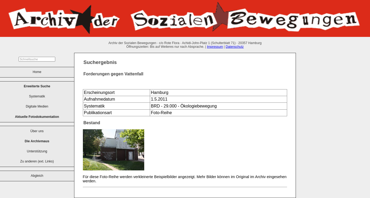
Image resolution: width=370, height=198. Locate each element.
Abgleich (37, 176)
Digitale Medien (37, 106)
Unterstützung (37, 151)
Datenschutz (235, 47)
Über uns (37, 131)
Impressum (215, 47)
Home (37, 72)
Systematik (37, 96)
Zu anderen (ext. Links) (37, 161)
